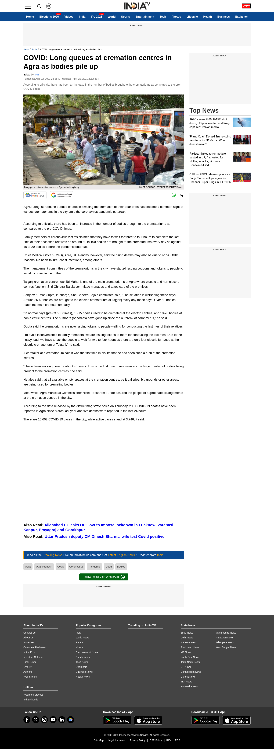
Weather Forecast (33, 694)
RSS (177, 740)
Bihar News (187, 632)
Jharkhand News (190, 647)
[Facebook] (26, 719)
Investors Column (32, 657)
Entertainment (144, 16)
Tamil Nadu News (190, 662)
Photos (176, 16)
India (82, 16)
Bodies (121, 566)
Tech (163, 16)
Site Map (98, 740)
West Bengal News (226, 647)
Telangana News (225, 642)
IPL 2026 (96, 16)
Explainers (81, 667)
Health (207, 16)
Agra (28, 566)
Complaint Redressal (34, 647)
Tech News (82, 662)
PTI (37, 74)
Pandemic (94, 566)
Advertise (28, 642)
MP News (186, 652)
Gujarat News (188, 676)
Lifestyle (192, 16)
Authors (27, 671)
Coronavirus (76, 566)
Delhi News (187, 637)
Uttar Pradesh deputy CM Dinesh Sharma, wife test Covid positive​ (104, 536)
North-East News (190, 657)
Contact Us (29, 632)
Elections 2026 (49, 16)
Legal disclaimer (117, 740)
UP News (186, 667)
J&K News (186, 681)
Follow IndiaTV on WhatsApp (104, 577)
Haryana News (189, 642)
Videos (68, 16)
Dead (109, 566)
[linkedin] (61, 719)
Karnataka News (190, 686)
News (26, 49)
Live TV (27, 667)
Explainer (241, 16)
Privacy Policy (137, 740)
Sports (125, 16)
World (112, 16)
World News (82, 637)
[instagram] (44, 719)
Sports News (83, 657)
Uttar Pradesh (44, 566)
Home (30, 16)
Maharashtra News (226, 632)
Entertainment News (87, 652)
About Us (28, 637)
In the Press (30, 652)
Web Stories (30, 676)
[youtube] (53, 719)
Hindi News (29, 662)
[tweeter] (35, 719)
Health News (83, 676)
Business (223, 16)
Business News (84, 671)
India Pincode (30, 699)
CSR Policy (156, 740)
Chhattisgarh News (191, 671)
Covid (60, 566)
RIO (168, 740)
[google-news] (70, 719)
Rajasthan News (224, 637)
